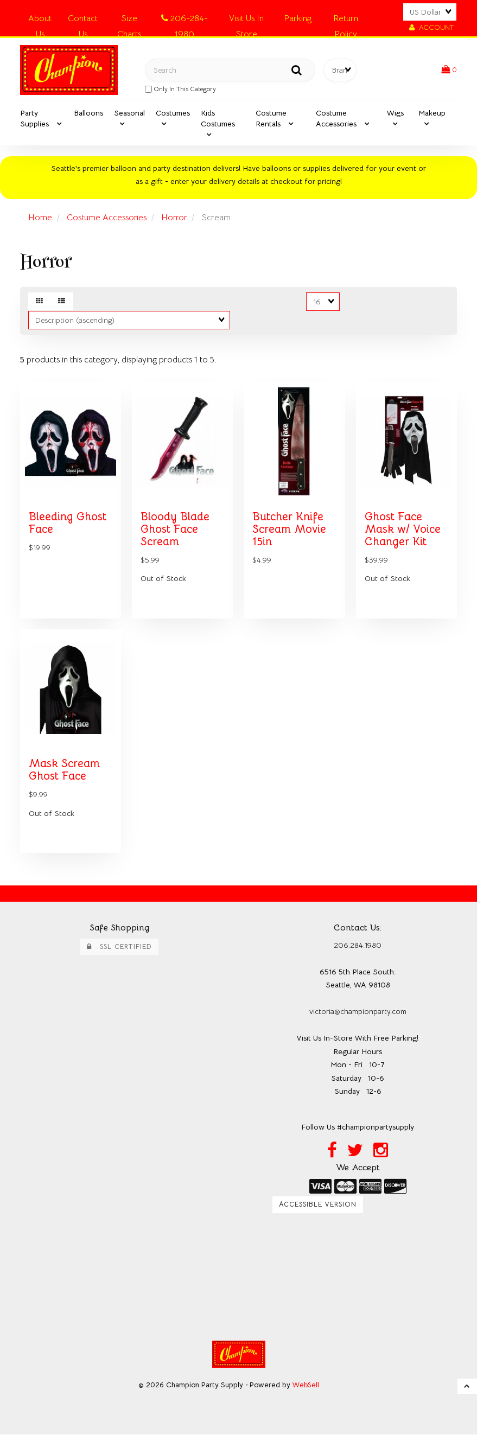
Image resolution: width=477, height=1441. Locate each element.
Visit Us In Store (246, 20)
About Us (40, 20)
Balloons (88, 114)
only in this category (180, 89)
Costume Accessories (107, 218)
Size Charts (129, 20)
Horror (175, 218)
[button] (449, 70)
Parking (297, 18)
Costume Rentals (271, 119)
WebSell (306, 1391)
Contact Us (83, 20)
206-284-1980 (184, 20)
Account (431, 27)
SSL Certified (119, 952)
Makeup (432, 114)
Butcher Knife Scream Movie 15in (289, 532)
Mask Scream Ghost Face (64, 776)
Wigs (395, 114)
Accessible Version (318, 1211)
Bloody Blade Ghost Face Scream (175, 532)
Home (40, 218)
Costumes (173, 114)
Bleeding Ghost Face (68, 526)
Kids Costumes (218, 119)
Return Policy (345, 20)
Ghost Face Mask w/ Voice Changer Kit (403, 532)
